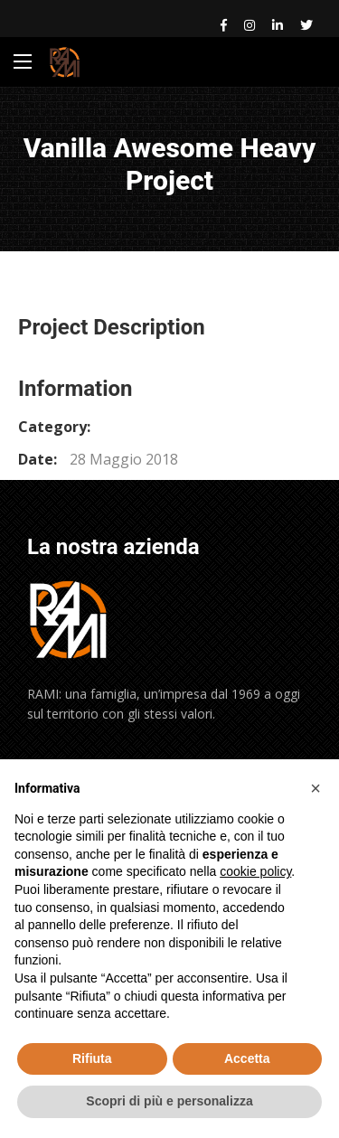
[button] (315, 788)
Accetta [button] (247, 1058)
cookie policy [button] (255, 871)
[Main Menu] (23, 61)
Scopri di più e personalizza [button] (169, 1101)
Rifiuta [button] (92, 1058)
